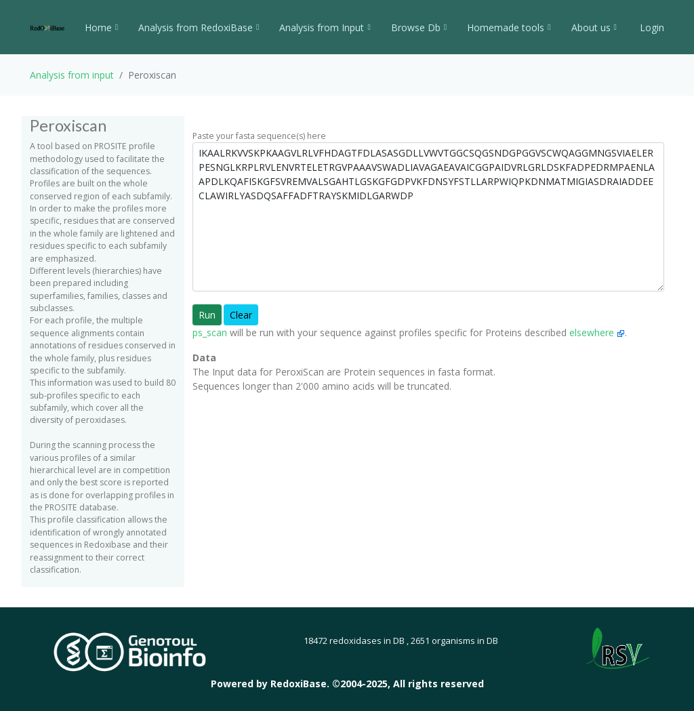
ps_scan (209, 332)
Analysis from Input (324, 27)
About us (594, 27)
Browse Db (419, 27)
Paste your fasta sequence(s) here (259, 136)
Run (207, 314)
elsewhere (597, 332)
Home (101, 27)
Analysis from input (72, 74)
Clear (241, 314)
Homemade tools (508, 27)
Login (650, 27)
